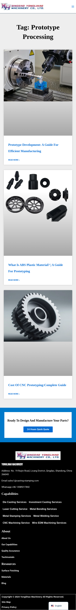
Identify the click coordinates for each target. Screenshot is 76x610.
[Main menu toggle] (73, 6)
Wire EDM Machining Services (49, 523)
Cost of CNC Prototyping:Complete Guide (37, 385)
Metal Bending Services (43, 509)
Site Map (6, 602)
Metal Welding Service (46, 516)
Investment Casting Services (45, 502)
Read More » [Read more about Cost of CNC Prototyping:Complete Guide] (14, 394)
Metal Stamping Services (17, 516)
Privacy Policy (9, 607)
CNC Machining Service (16, 523)
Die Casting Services (14, 502)
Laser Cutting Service (15, 509)
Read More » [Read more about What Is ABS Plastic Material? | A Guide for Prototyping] (14, 280)
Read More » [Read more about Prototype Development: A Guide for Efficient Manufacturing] (14, 160)
